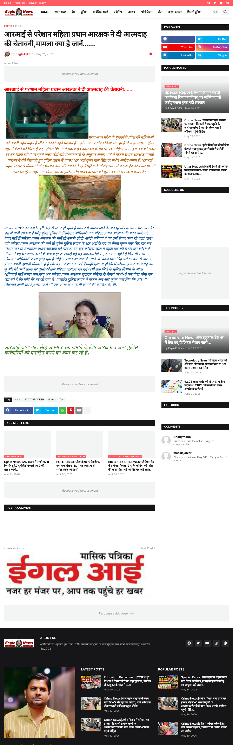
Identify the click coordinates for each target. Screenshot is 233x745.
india (18, 25)
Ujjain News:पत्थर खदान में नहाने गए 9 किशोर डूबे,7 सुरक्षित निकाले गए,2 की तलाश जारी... (26, 465)
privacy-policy (37, 2)
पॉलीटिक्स (146, 12)
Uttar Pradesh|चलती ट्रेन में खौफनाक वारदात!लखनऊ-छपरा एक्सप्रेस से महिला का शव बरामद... (206, 170)
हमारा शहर (60, 12)
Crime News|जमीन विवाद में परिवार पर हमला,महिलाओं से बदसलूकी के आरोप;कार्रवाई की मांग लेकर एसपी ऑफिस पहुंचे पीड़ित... (205, 125)
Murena (52, 399)
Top (62, 399)
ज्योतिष (118, 12)
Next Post (146, 548)
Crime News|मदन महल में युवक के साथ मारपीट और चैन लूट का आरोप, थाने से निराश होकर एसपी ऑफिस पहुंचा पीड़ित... (127, 702)
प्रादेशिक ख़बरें (100, 12)
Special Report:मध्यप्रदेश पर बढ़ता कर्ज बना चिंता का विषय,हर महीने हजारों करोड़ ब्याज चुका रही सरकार (204, 680)
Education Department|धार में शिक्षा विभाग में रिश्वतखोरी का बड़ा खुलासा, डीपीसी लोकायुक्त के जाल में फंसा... (127, 680)
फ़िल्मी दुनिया (194, 12)
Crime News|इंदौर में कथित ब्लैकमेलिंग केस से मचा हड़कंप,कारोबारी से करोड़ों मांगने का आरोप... (206, 148)
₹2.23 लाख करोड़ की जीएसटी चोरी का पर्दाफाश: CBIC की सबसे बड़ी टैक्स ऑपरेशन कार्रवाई (205, 385)
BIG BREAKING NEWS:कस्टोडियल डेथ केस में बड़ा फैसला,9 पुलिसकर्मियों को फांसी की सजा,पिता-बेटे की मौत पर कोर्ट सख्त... (131, 465)
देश (73, 12)
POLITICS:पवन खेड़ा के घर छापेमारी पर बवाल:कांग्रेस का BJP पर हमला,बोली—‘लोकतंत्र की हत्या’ (78, 465)
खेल (160, 12)
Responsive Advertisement (80, 73)
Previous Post (15, 548)
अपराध (131, 12)
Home (7, 2)
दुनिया (84, 12)
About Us (20, 2)
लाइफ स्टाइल (174, 12)
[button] (215, 12)
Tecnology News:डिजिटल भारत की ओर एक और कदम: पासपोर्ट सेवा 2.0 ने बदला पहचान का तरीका (205, 364)
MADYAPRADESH (34, 399)
